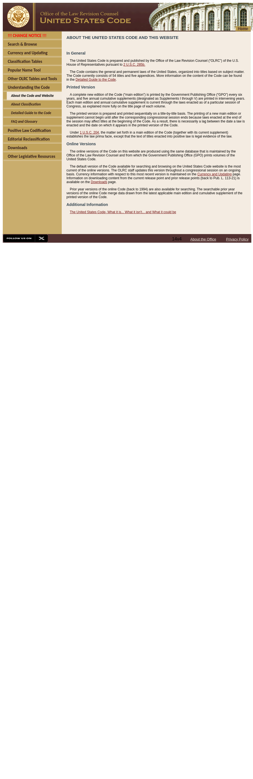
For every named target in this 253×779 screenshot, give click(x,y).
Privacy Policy (237, 239)
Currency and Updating (214, 174)
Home (243, 28)
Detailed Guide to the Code (96, 80)
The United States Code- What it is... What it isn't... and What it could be (123, 212)
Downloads (99, 182)
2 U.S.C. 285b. (134, 65)
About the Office (203, 239)
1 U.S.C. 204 (89, 132)
